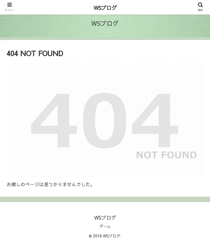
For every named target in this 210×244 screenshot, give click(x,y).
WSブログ (105, 7)
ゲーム (105, 226)
